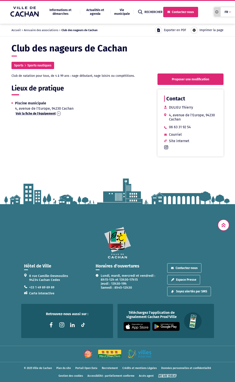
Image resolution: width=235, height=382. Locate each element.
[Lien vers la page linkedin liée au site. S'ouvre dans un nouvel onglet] (72, 325)
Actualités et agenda (95, 12)
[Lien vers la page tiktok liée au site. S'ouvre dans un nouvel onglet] (83, 325)
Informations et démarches (60, 12)
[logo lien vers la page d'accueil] (117, 242)
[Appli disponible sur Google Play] (166, 326)
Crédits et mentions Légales (139, 368)
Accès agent (146, 375)
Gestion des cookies (71, 375)
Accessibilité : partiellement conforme (111, 375)
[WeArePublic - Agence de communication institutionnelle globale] (167, 376)
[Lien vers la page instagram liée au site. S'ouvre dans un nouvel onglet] (62, 325)
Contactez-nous (180, 12)
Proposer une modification (190, 79)
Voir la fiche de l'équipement (38, 113)
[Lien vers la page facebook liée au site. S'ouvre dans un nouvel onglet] (51, 325)
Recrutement (110, 368)
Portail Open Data (86, 368)
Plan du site (63, 368)
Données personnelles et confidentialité (186, 368)
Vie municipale (122, 12)
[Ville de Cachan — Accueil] (24, 15)
